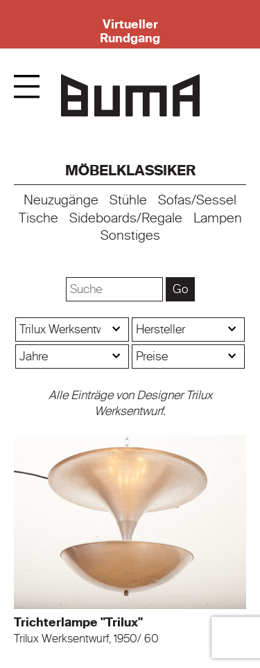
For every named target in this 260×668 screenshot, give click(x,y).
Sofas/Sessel (197, 200)
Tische (38, 218)
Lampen (217, 218)
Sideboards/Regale (125, 218)
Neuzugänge (61, 200)
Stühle (128, 200)
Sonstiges (130, 235)
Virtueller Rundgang (130, 31)
